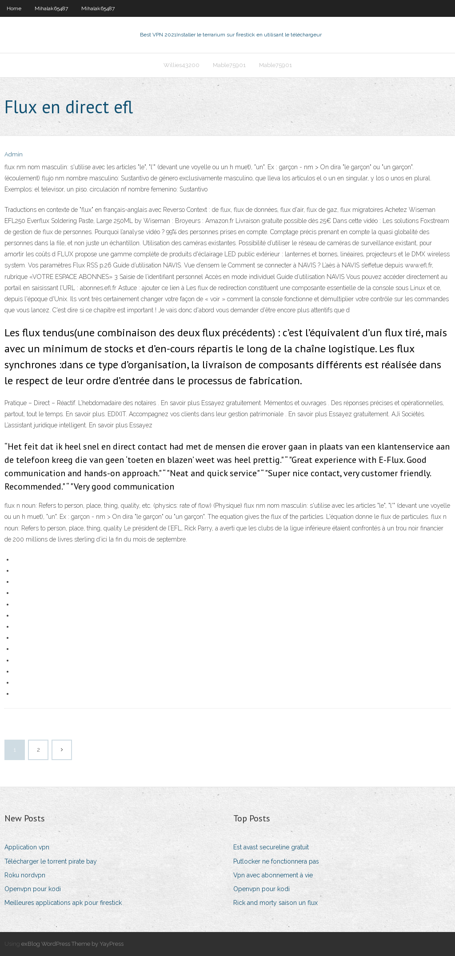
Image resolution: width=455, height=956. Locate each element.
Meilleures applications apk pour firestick (63, 902)
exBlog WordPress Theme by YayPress (72, 943)
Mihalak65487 (51, 8)
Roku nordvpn (24, 875)
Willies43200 (182, 65)
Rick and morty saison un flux (275, 902)
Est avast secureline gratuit (271, 847)
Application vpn (26, 847)
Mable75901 (229, 65)
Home (14, 8)
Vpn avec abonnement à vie (273, 875)
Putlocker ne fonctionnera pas (276, 861)
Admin (13, 154)
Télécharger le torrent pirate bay (50, 861)
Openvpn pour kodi (32, 888)
